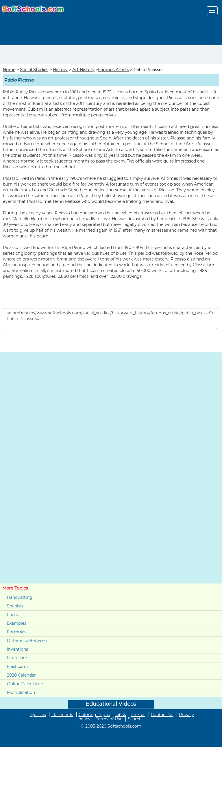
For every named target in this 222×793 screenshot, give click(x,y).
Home (9, 69)
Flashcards (18, 666)
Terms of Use (109, 719)
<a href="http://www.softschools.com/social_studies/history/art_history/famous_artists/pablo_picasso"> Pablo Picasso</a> (111, 318)
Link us (138, 714)
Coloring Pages (94, 714)
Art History (83, 69)
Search (135, 719)
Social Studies (34, 69)
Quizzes (38, 714)
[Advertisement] (34, 54)
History (60, 69)
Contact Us (162, 714)
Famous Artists (113, 69)
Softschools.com (124, 726)
